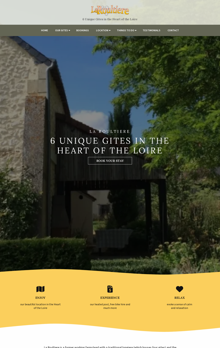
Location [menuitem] (102, 30)
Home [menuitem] (44, 30)
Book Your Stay (110, 161)
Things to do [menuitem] (125, 30)
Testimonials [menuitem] (151, 30)
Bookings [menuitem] (82, 30)
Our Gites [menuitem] (61, 30)
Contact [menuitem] (173, 30)
